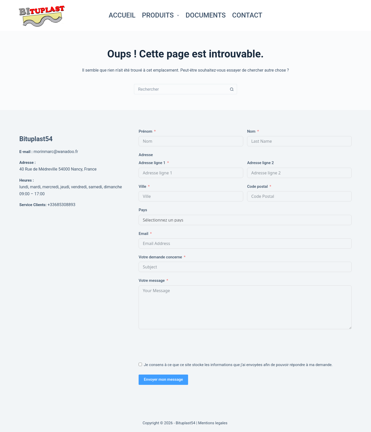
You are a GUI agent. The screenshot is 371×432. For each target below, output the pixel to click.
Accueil (122, 15)
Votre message (152, 280)
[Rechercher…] (180, 89)
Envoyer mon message (163, 379)
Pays (143, 210)
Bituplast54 (36, 139)
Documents (205, 15)
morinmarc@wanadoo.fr (55, 151)
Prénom (145, 131)
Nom (251, 131)
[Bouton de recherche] (232, 89)
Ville (142, 186)
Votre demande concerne (160, 257)
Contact (247, 15)
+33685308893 (61, 204)
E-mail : (25, 151)
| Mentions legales (212, 423)
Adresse (146, 155)
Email (143, 233)
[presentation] (178, 344)
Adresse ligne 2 (260, 162)
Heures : (26, 180)
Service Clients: (32, 204)
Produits (161, 15)
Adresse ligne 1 (152, 162)
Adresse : (27, 162)
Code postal (257, 186)
